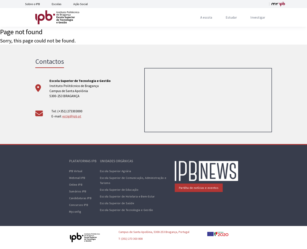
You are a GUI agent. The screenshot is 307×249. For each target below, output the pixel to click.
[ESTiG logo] (57, 17)
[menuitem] (206, 17)
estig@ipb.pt (71, 116)
